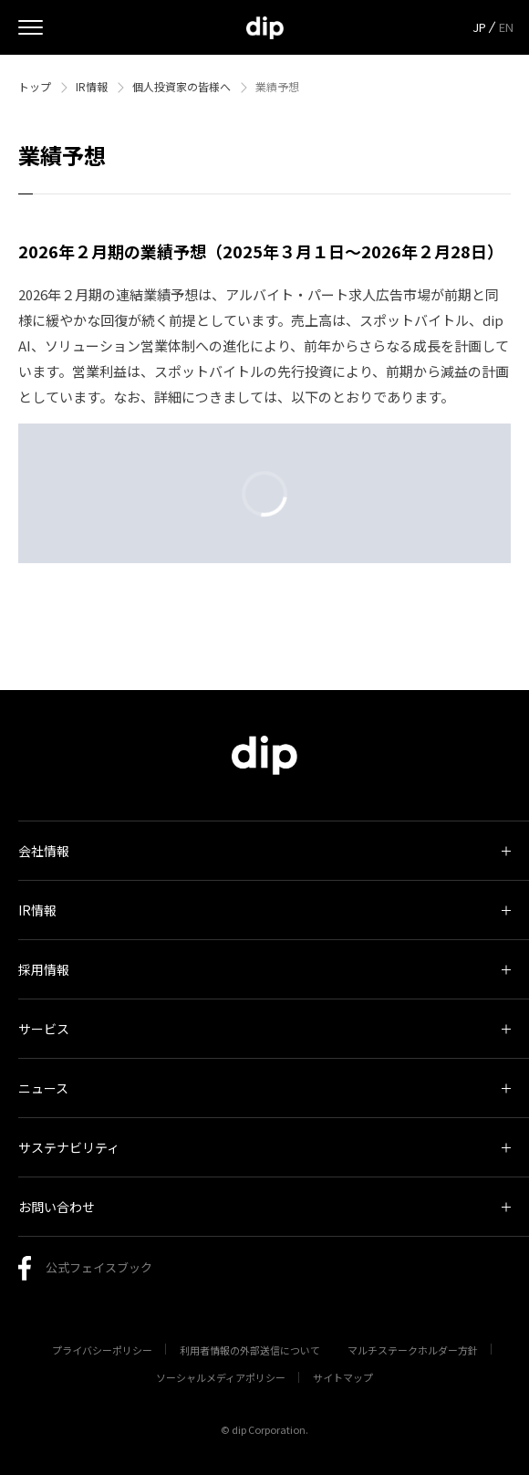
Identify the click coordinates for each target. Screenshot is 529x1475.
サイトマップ (343, 1377)
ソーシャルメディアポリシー (220, 1377)
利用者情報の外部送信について (250, 1350)
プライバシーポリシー (102, 1350)
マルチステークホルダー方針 (412, 1350)
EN (506, 27)
